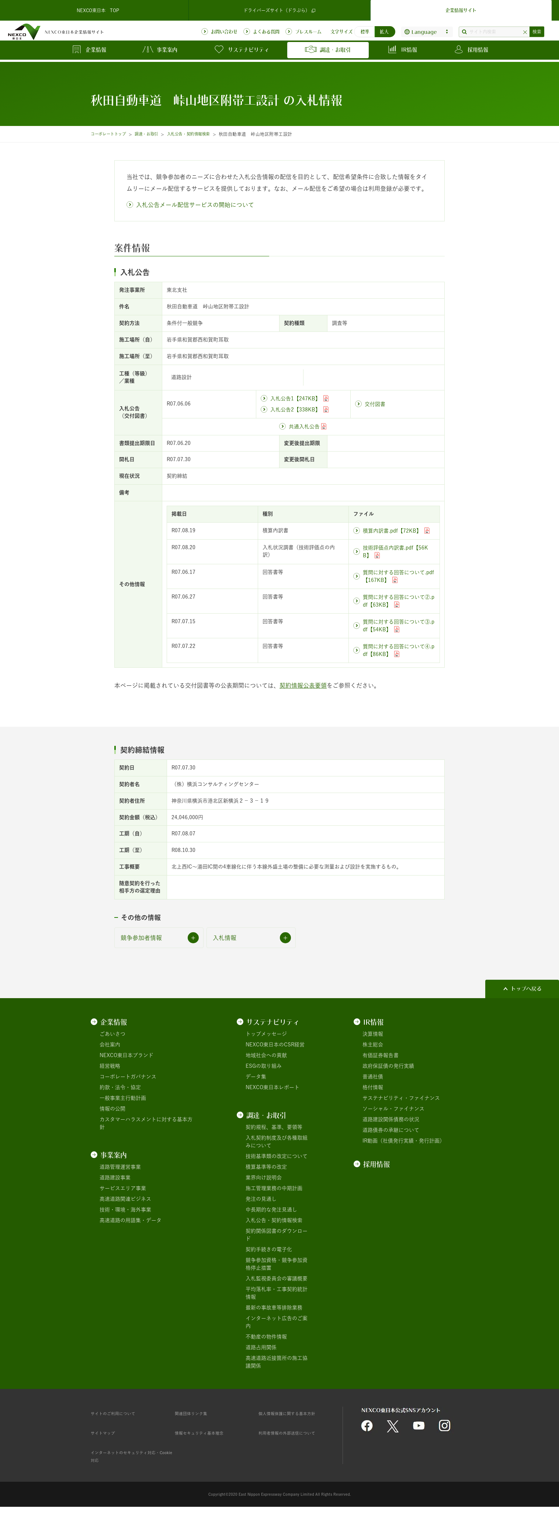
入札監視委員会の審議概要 (277, 1278)
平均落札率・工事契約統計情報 (277, 1293)
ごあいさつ (112, 1033)
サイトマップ (106, 1432)
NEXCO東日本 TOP (98, 8)
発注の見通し (261, 1198)
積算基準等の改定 (266, 1166)
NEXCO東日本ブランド (126, 1055)
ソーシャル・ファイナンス (393, 1108)
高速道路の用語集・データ (131, 1220)
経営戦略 (110, 1065)
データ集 (256, 1076)
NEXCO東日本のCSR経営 (275, 1044)
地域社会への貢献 (266, 1055)
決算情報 (372, 1033)
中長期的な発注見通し (271, 1209)
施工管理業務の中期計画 (274, 1188)
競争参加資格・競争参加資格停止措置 (277, 1263)
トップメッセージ (266, 1033)
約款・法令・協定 (120, 1087)
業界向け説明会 (264, 1177)
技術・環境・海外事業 (125, 1209)
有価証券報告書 (380, 1055)
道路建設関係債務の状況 (390, 1119)
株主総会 (372, 1044)
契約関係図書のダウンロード (277, 1234)
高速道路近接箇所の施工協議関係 (277, 1361)
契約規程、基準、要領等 (274, 1127)
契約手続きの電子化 (269, 1249)
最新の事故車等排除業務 (274, 1307)
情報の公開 (112, 1108)
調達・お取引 (155, 134)
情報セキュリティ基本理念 (206, 1432)
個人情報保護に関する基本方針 (294, 1413)
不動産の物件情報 (266, 1336)
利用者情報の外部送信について (294, 1432)
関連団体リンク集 (195, 1413)
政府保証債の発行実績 (388, 1065)
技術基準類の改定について (277, 1156)
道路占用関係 (261, 1347)
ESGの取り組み (264, 1065)
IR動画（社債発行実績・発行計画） (403, 1140)
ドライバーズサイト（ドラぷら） (279, 9)
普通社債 (372, 1076)
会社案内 (110, 1044)
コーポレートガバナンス (128, 1076)
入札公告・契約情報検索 (203, 134)
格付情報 (372, 1087)
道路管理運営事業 (120, 1166)
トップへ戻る (526, 988)
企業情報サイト (461, 8)
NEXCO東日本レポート (272, 1087)
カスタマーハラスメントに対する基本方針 (146, 1123)
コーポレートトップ (111, 134)
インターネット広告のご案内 (277, 1322)
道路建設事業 (115, 1177)
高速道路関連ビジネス (125, 1198)
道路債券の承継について (390, 1130)
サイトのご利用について (119, 1413)
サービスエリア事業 (123, 1188)
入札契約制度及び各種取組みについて (277, 1141)
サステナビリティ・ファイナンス (401, 1098)
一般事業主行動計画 (123, 1098)
